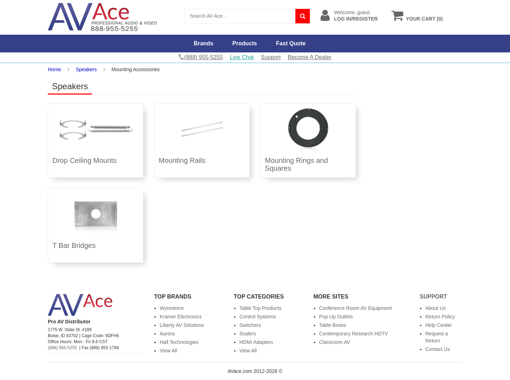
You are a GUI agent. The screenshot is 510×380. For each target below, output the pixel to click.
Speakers (86, 69)
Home (54, 69)
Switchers (250, 325)
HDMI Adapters (256, 342)
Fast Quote (291, 43)
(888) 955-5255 (62, 347)
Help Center (438, 325)
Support (271, 57)
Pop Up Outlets (336, 316)
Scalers (247, 333)
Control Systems (257, 316)
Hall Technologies (179, 342)
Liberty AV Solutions (182, 325)
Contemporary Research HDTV (353, 333)
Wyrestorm (172, 308)
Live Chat (242, 57)
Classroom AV (334, 342)
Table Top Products (260, 308)
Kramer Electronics (181, 316)
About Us (435, 308)
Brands (203, 43)
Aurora (167, 333)
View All (168, 350)
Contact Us (437, 349)
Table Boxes (332, 325)
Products (244, 43)
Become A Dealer (310, 57)
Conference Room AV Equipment (355, 308)
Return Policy (440, 316)
